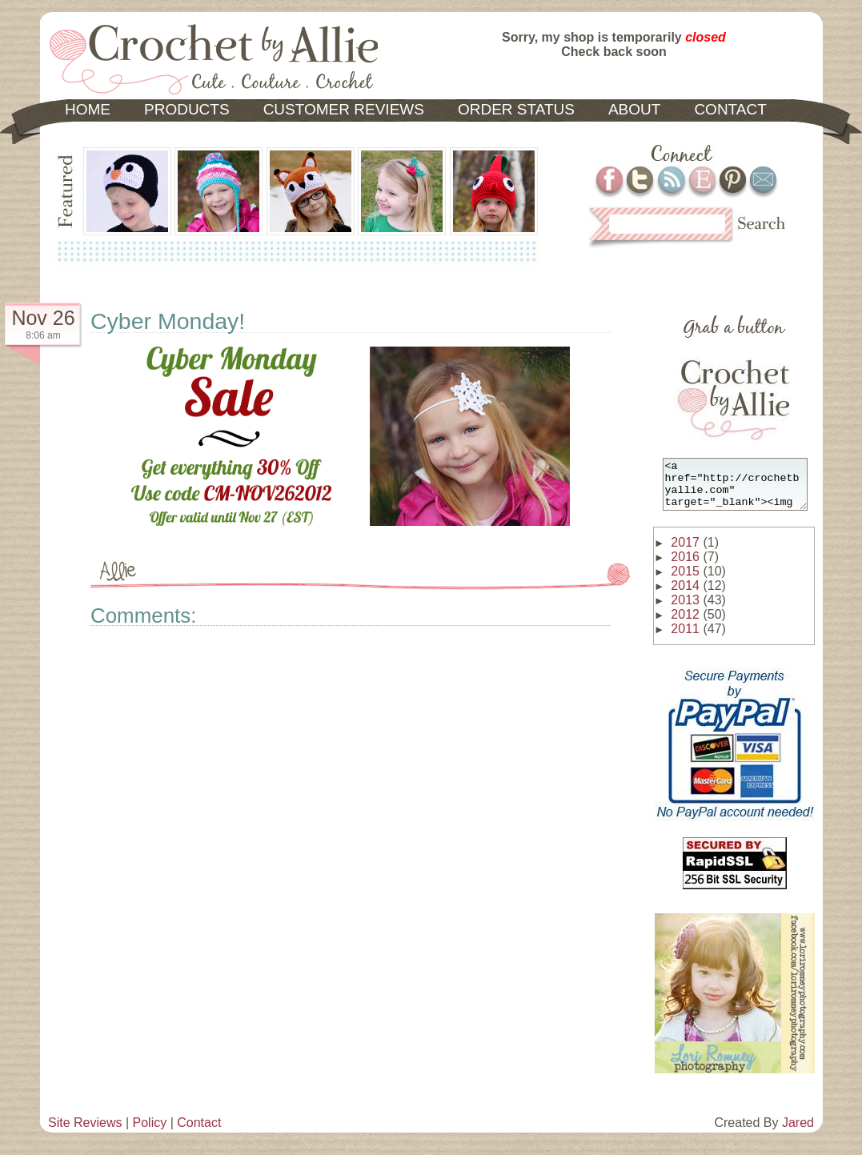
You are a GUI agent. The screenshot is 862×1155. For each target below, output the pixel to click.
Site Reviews (85, 1132)
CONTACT (730, 109)
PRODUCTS (187, 109)
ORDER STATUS (516, 109)
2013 (685, 609)
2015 (685, 581)
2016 (685, 566)
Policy (150, 1132)
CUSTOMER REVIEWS (343, 109)
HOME (87, 109)
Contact (199, 1132)
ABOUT (634, 109)
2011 (685, 638)
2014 (685, 595)
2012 (685, 624)
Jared (798, 1132)
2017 (685, 552)
